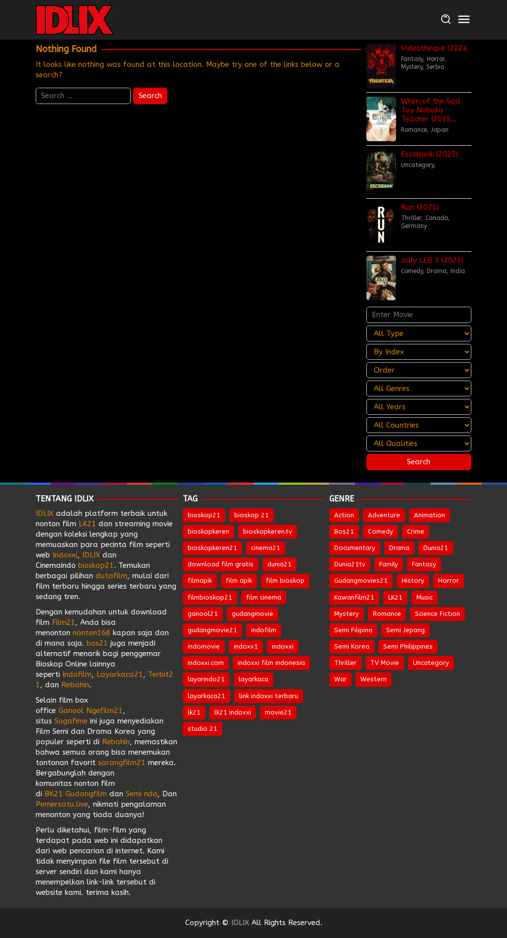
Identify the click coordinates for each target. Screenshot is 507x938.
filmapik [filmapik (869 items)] (200, 580)
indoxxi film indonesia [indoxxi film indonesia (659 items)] (271, 662)
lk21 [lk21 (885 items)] (194, 712)
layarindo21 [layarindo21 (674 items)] (206, 679)
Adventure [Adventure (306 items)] (384, 515)
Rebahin (75, 684)
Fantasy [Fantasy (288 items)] (424, 564)
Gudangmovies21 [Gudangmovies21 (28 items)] (361, 580)
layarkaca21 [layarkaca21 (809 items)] (206, 696)
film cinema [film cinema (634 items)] (263, 597)
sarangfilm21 (123, 762)
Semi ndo (141, 793)
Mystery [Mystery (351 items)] (346, 613)
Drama (437, 271)
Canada (436, 218)
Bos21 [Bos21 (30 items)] (344, 531)
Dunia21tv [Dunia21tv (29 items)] (349, 564)
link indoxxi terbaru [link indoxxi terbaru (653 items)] (268, 696)
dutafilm (111, 575)
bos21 (97, 643)
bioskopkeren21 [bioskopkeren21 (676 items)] (212, 548)
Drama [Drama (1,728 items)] (399, 548)
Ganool (71, 710)
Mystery (411, 66)
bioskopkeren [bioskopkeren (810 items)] (208, 531)
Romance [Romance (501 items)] (387, 613)
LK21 (87, 523)
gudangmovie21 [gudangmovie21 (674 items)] (212, 630)
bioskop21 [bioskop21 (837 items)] (204, 515)
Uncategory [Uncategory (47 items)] (431, 662)
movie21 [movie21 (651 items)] (278, 712)
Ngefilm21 (104, 710)
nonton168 (91, 632)
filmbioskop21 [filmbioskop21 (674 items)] (210, 597)
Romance (414, 129)
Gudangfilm (86, 793)
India (458, 271)
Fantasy (412, 58)
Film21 (63, 622)
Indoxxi (64, 555)
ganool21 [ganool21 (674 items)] (203, 613)
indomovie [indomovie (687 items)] (204, 646)
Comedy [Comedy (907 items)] (380, 531)
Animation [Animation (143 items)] (429, 515)
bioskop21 (96, 565)
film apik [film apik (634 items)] (239, 580)
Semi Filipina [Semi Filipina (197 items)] (353, 630)
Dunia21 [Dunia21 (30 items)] (435, 548)
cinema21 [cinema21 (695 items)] (265, 548)
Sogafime (71, 721)
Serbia (435, 66)
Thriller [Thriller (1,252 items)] (345, 662)
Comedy (412, 271)
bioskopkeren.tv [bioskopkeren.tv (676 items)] (267, 531)
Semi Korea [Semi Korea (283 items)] (351, 646)
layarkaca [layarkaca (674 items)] (253, 679)
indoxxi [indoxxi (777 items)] (283, 646)
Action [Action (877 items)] (344, 515)
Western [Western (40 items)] (373, 679)
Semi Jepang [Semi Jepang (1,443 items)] (405, 630)
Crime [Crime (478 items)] (415, 531)
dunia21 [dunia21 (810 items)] (279, 564)
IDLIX (44, 513)
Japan (440, 129)
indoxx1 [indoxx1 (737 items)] (246, 646)
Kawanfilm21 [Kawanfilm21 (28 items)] (354, 597)
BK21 (54, 793)
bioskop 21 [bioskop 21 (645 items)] (251, 515)
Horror (436, 58)
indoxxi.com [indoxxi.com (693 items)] (206, 662)
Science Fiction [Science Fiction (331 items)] (437, 613)
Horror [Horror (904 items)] (448, 580)
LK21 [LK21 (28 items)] (395, 597)
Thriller (411, 218)
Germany (414, 225)
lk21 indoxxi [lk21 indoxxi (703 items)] (232, 712)
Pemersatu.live (62, 804)
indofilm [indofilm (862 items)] (263, 630)
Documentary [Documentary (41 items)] (354, 548)
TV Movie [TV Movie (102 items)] (384, 662)
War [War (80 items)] (340, 679)
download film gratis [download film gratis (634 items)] (221, 564)
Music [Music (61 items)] (424, 597)
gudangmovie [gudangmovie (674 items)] (252, 613)
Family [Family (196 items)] (388, 564)
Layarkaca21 (120, 674)
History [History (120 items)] (413, 580)
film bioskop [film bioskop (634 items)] (285, 580)
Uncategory (417, 165)
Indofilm (77, 674)
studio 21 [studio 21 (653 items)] (202, 728)
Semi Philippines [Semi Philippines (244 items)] (408, 646)
